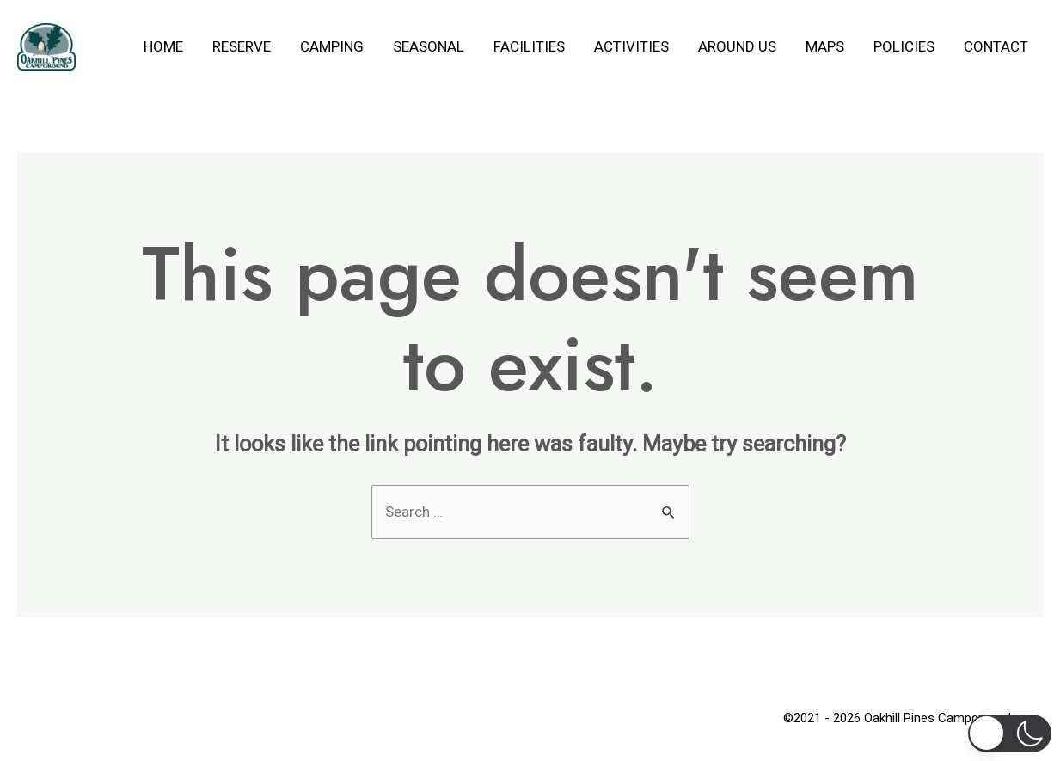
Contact (996, 46)
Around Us (737, 46)
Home (163, 46)
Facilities (529, 46)
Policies (903, 46)
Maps (825, 46)
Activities (631, 46)
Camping (332, 46)
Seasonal (428, 46)
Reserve (241, 46)
